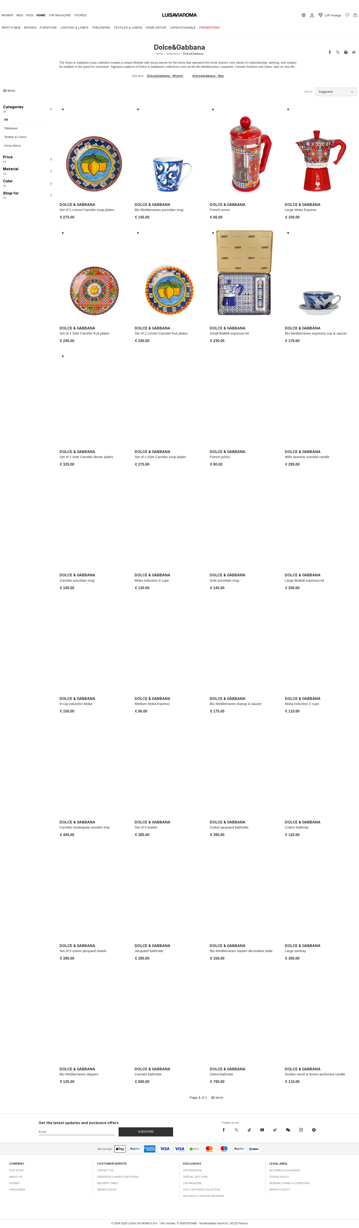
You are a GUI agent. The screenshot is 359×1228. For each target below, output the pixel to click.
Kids (39, 15)
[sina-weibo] (275, 1130)
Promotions (241, 27)
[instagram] (301, 1130)
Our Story (16, 1170)
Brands (36, 27)
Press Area (17, 1189)
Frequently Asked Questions (118, 1176)
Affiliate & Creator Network (203, 1196)
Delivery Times (107, 1183)
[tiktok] (249, 1130)
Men (25, 15)
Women (9, 15)
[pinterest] (314, 1130)
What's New (13, 27)
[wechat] (288, 1130)
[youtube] (262, 1130)
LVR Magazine (76, 15)
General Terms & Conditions (289, 1183)
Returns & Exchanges (284, 1170)
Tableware (118, 27)
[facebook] (225, 1130)
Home (53, 15)
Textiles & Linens (148, 27)
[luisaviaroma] (179, 15)
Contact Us (105, 1170)
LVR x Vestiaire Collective (201, 1189)
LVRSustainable (210, 27)
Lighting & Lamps (87, 27)
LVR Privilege (192, 1170)
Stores (101, 15)
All (6, 119)
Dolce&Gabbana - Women (165, 76)
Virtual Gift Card (195, 1176)
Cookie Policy (279, 1176)
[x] (236, 1130)
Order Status (107, 1189)
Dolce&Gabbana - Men (208, 76)
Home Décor (180, 27)
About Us (15, 1176)
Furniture (57, 27)
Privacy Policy (279, 1189)
